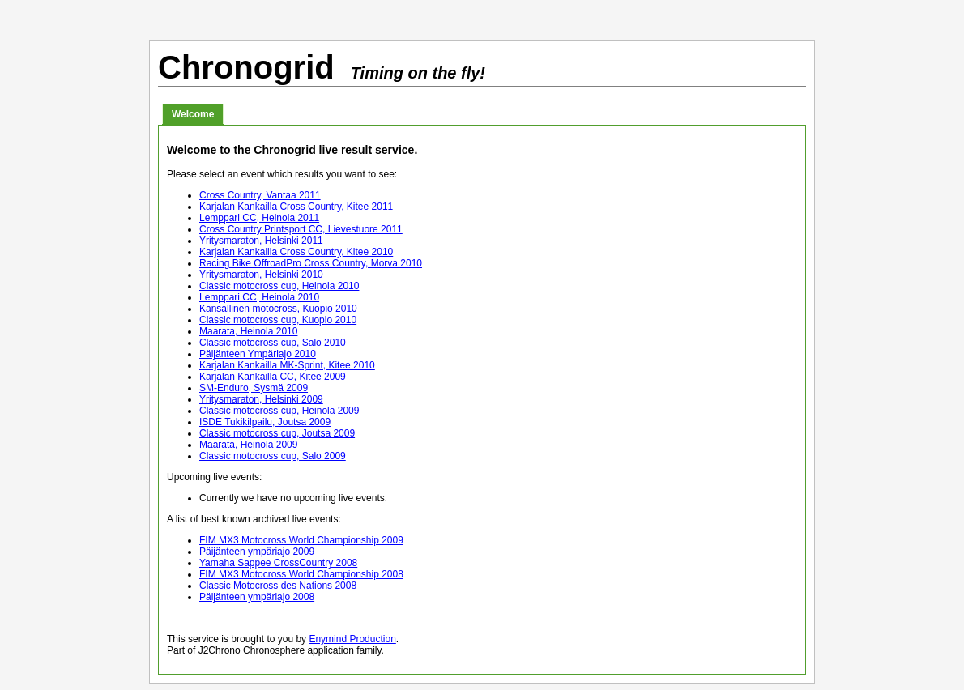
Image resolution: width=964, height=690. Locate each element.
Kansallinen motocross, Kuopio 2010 (278, 308)
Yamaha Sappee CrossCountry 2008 (278, 563)
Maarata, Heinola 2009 (248, 444)
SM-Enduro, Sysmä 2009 (253, 388)
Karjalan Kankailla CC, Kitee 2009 (272, 376)
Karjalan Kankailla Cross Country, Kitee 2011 (296, 206)
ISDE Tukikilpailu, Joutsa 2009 (265, 422)
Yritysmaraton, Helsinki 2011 (261, 240)
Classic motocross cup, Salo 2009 (272, 456)
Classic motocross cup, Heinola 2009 (279, 410)
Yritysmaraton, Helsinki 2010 (261, 274)
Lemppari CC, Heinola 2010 (259, 297)
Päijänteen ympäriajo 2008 (256, 597)
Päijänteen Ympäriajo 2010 (257, 354)
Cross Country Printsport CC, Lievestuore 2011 (301, 229)
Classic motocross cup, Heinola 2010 (279, 286)
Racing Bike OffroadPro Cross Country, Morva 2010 (310, 263)
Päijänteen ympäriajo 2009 (256, 551)
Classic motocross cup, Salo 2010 (272, 342)
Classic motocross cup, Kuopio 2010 (277, 320)
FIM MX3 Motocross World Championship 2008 (301, 574)
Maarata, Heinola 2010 (248, 331)
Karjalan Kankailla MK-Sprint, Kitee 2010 (287, 365)
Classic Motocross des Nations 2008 (277, 585)
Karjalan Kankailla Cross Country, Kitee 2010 (296, 252)
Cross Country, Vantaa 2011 (260, 195)
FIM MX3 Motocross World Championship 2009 (301, 540)
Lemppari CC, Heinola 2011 (259, 218)
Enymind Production (352, 639)
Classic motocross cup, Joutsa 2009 (277, 433)
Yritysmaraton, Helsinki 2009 (261, 399)
